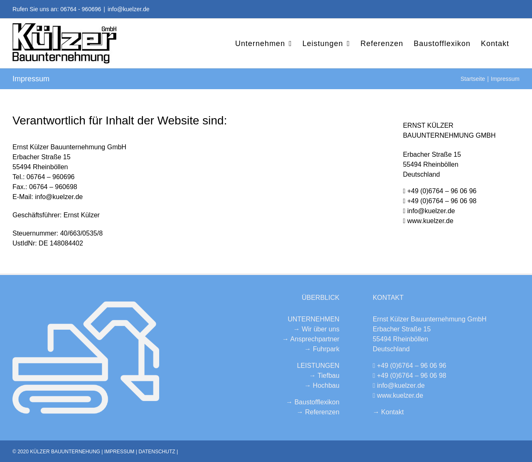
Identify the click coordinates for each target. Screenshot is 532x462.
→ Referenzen (317, 412)
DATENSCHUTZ (156, 452)
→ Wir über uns (316, 329)
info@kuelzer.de (129, 9)
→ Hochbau (322, 385)
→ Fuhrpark (321, 349)
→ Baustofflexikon (313, 402)
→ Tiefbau (324, 375)
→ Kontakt (388, 412)
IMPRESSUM (119, 452)
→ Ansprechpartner (311, 339)
